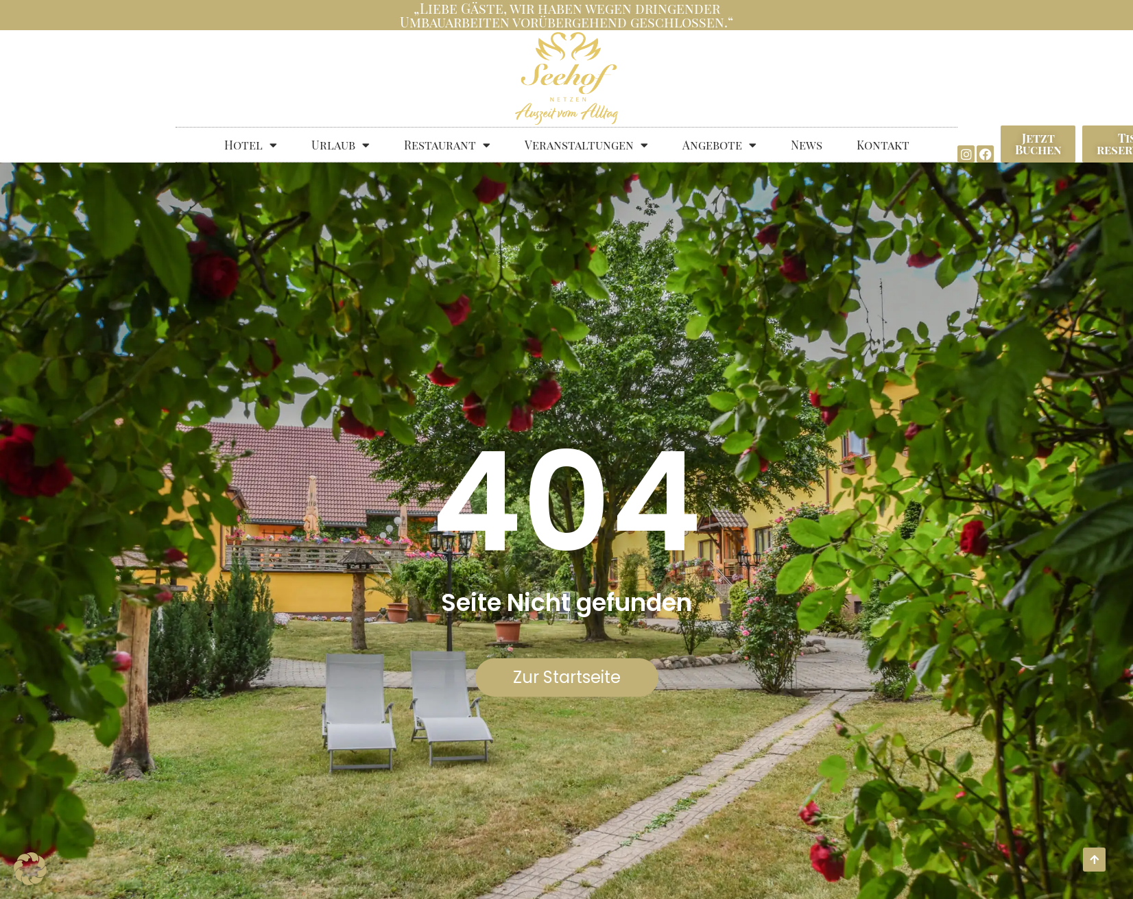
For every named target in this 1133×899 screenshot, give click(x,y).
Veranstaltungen (586, 145)
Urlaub (340, 145)
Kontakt (883, 144)
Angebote (719, 145)
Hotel (250, 145)
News (806, 144)
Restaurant (447, 145)
